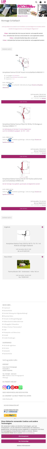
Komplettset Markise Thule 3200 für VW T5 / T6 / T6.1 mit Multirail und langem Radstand (23, 244)
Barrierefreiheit (8, 310)
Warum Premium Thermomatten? (13, 327)
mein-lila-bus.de (8, 399)
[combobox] (6, 49)
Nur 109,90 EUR (23, 276)
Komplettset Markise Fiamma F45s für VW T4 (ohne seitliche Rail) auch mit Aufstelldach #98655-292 (22, 180)
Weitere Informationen (23, 445)
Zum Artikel (23, 102)
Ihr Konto (6, 348)
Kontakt (6, 335)
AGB (5, 330)
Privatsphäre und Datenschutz (12, 332)
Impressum (7, 308)
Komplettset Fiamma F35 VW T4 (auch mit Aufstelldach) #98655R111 (23, 72)
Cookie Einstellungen (9, 338)
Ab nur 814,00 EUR (23, 250)
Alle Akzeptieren (23, 436)
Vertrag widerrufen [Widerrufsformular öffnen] (10, 360)
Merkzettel (7, 351)
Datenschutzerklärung (28, 433)
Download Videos (8, 316)
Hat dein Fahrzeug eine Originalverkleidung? (15, 313)
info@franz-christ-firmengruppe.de (14, 375)
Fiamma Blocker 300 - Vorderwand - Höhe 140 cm (23, 272)
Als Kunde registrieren (10, 345)
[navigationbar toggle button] (45, 2)
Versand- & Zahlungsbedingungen (13, 319)
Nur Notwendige (23, 441)
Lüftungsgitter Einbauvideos (11, 324)
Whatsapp (5, 377)
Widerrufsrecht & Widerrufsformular (13, 321)
